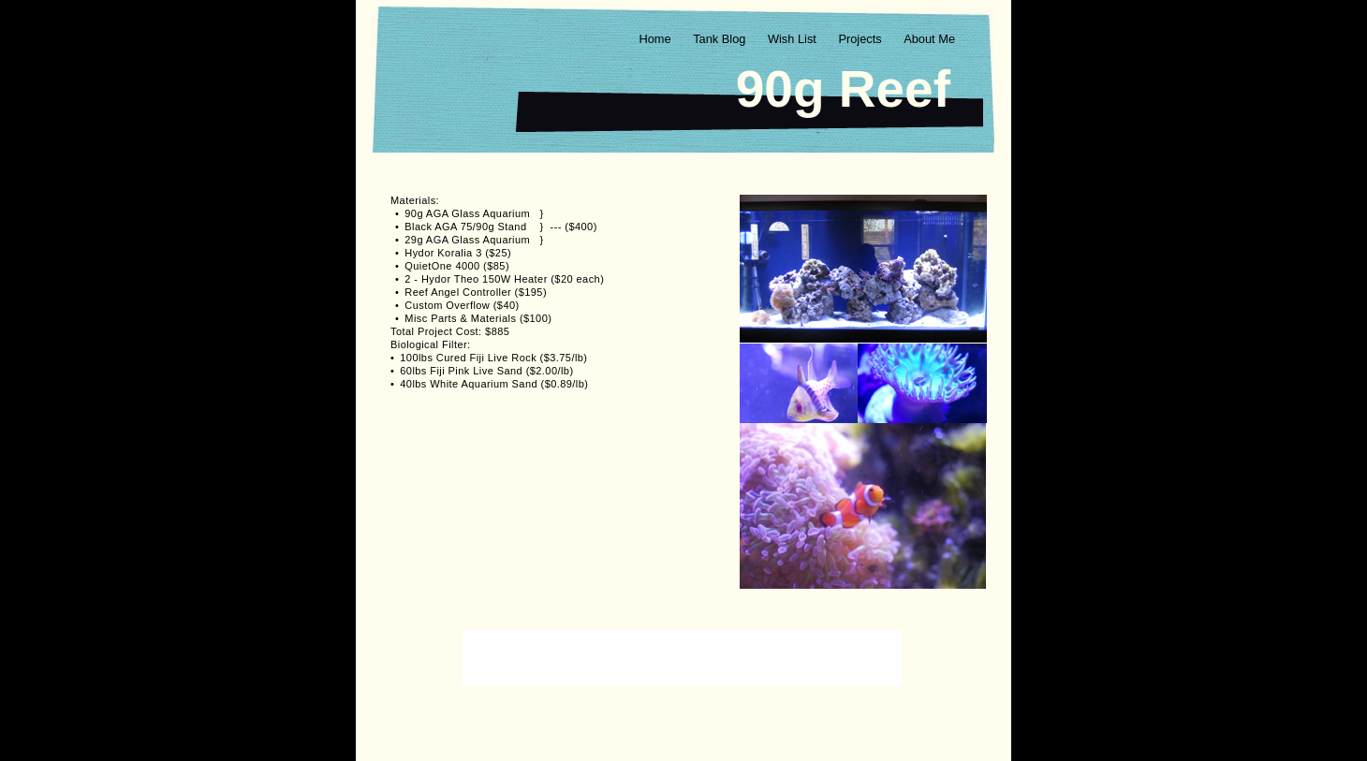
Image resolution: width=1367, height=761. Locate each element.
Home (656, 39)
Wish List (793, 39)
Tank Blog (721, 39)
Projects (861, 39)
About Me (929, 39)
